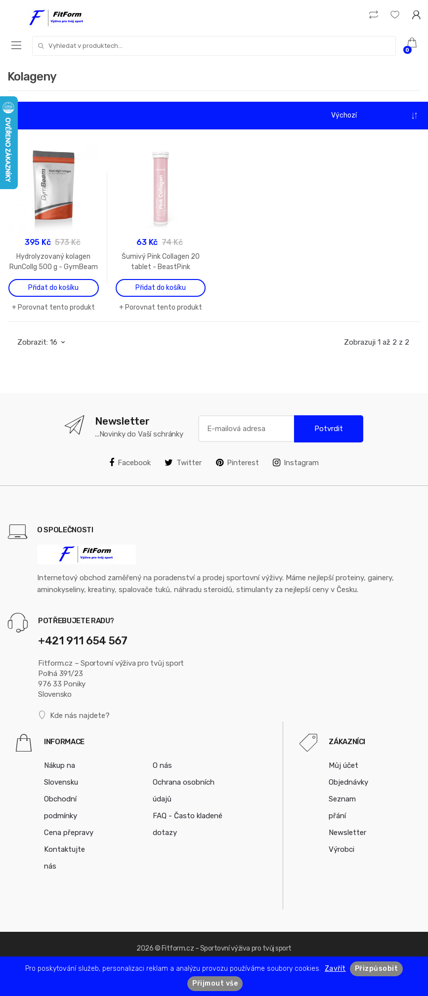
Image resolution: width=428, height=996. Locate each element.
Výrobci (341, 849)
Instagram (296, 462)
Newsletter (347, 832)
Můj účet (343, 765)
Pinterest (237, 462)
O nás (162, 765)
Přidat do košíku (53, 287)
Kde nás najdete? (74, 715)
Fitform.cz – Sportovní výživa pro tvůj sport (227, 948)
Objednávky (348, 782)
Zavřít (335, 968)
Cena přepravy (68, 832)
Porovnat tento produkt (56, 307)
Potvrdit (328, 428)
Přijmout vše (215, 983)
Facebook (130, 462)
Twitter (183, 462)
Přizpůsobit (376, 968)
